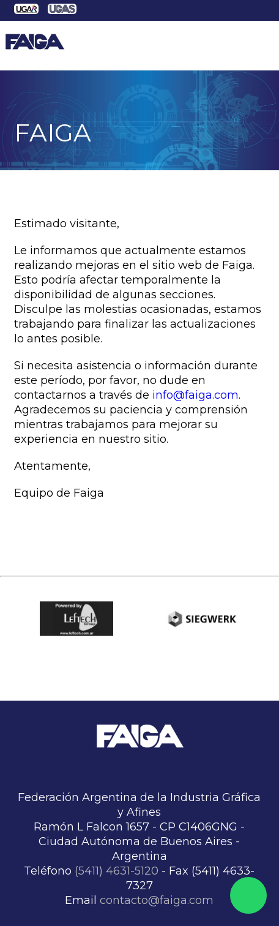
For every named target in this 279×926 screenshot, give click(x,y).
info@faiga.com (195, 395)
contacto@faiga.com (157, 900)
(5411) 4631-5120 (116, 871)
